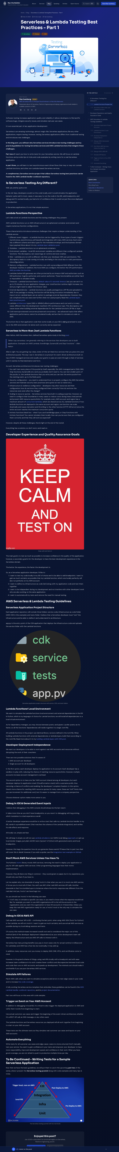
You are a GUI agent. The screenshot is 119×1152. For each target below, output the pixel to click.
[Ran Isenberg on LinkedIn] (20, 110)
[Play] (13, 1149)
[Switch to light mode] (97, 3)
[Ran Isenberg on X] (24, 110)
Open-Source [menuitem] (75, 4)
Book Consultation (94, 183)
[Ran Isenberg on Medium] (32, 110)
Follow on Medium (94, 191)
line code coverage (26, 982)
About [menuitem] (34, 4)
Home (22, 13)
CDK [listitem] (44, 34)
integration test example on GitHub (67, 852)
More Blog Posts (94, 185)
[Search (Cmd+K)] (88, 3)
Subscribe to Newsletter (96, 188)
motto (19, 863)
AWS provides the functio (19, 270)
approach (71, 838)
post (67, 335)
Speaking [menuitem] (56, 4)
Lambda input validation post (48, 245)
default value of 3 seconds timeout (52, 282)
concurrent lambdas (34, 402)
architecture (21, 303)
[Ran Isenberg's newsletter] (35, 110)
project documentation (51, 990)
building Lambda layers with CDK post (51, 739)
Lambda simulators (42, 838)
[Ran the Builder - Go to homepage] (15, 4)
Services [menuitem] (41, 4)
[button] (45, 494)
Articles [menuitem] (65, 4)
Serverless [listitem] (26, 34)
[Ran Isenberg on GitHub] (28, 110)
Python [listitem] (36, 34)
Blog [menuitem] (49, 4)
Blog (27, 13)
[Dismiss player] (106, 1149)
